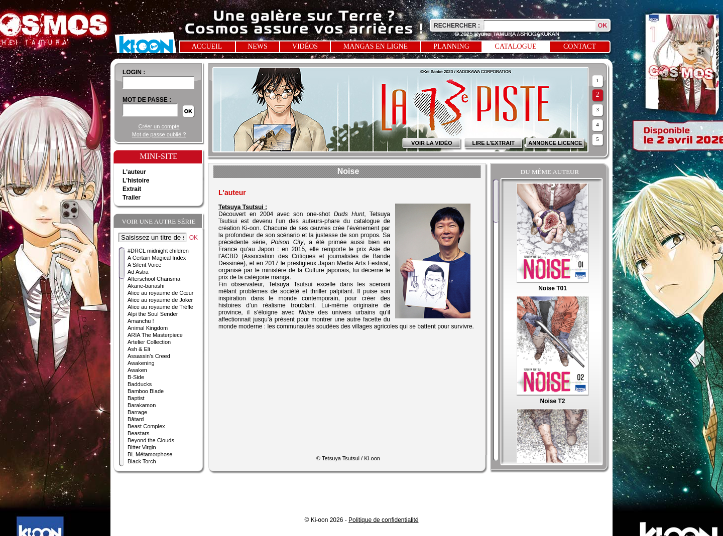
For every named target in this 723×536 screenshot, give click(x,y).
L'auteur (134, 171)
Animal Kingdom (148, 328)
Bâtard (136, 419)
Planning (451, 46)
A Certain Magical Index (157, 258)
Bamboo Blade (146, 391)
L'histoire (136, 180)
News (258, 46)
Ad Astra (138, 272)
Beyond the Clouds (151, 440)
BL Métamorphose (150, 454)
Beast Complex (146, 426)
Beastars (138, 433)
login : (134, 72)
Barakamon (142, 405)
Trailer (132, 197)
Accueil (207, 46)
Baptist (136, 398)
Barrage (137, 412)
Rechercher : (457, 25)
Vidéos (305, 46)
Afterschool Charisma (154, 279)
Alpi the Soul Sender (153, 314)
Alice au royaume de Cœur (160, 293)
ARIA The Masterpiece (155, 335)
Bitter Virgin (142, 447)
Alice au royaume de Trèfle (160, 307)
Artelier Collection (149, 342)
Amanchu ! (141, 321)
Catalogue (516, 46)
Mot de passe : (147, 99)
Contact (579, 46)
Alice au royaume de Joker (160, 300)
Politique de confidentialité (383, 519)
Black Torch (142, 461)
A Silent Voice (144, 265)
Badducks (140, 384)
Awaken (137, 370)
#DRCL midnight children (158, 251)
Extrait (132, 189)
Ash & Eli (139, 349)
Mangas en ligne (375, 46)
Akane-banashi (146, 286)
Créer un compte (159, 126)
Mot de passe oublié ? (159, 134)
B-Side (136, 377)
